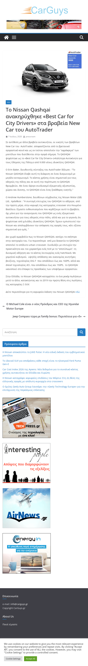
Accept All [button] (30, 658)
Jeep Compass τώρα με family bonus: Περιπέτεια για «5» (49, 316)
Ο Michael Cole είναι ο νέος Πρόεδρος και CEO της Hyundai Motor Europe (41, 306)
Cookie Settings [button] (13, 658)
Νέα (8, 102)
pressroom (30, 136)
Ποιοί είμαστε (10, 624)
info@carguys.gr (19, 604)
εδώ (77, 291)
